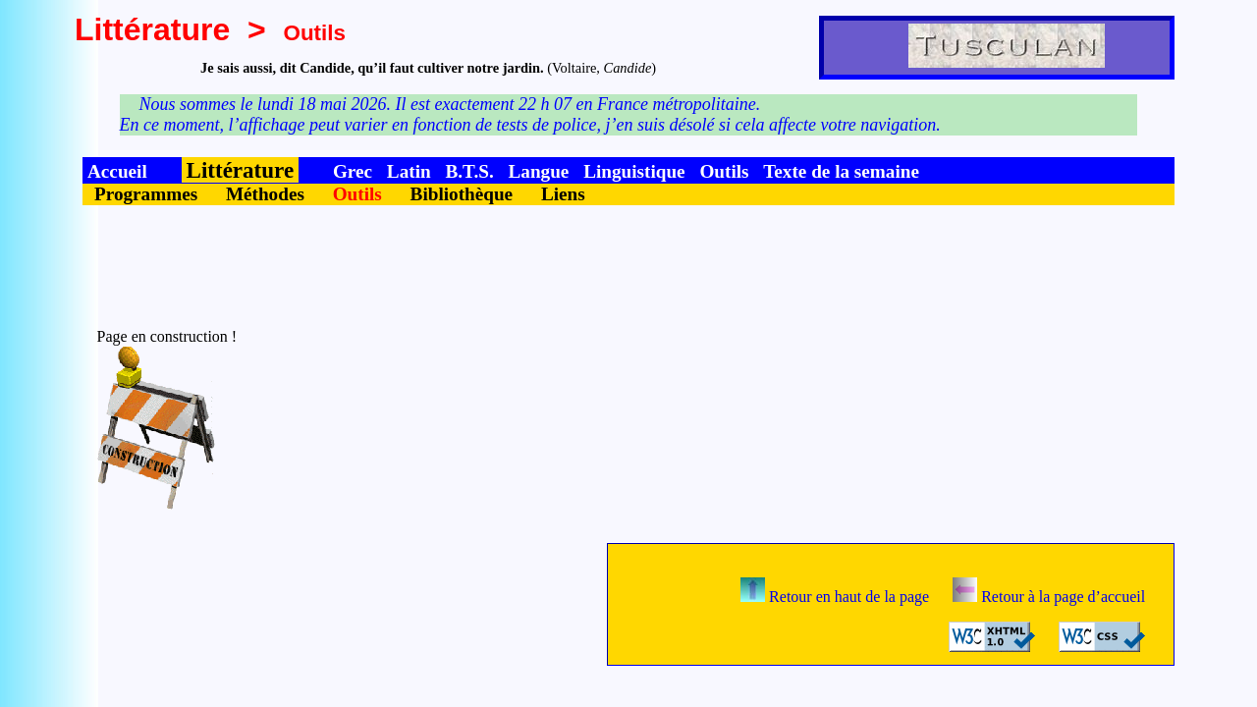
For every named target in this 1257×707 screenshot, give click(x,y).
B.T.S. (469, 171)
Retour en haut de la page (834, 596)
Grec (352, 171)
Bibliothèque (462, 194)
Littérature (152, 29)
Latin (409, 171)
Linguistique (633, 171)
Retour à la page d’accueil (1049, 596)
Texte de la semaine (841, 171)
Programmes (145, 194)
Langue (538, 171)
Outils (723, 171)
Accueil (117, 171)
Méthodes (265, 194)
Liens (563, 194)
